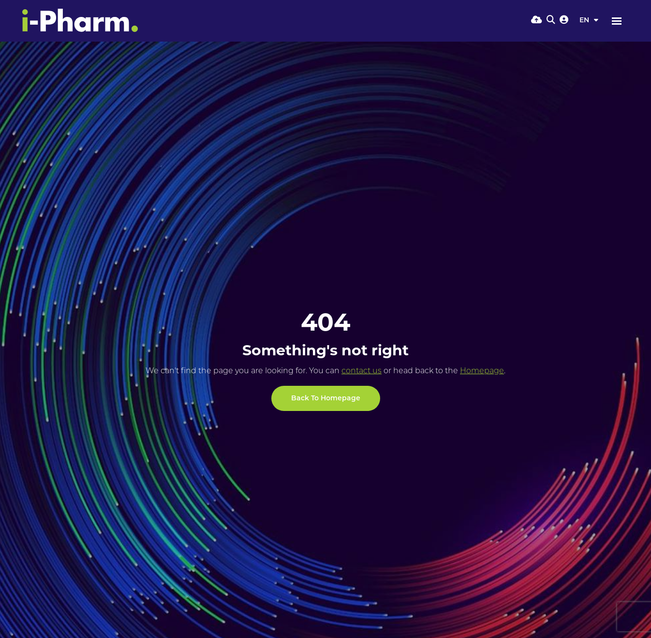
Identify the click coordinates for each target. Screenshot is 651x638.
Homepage (482, 371)
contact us (361, 371)
